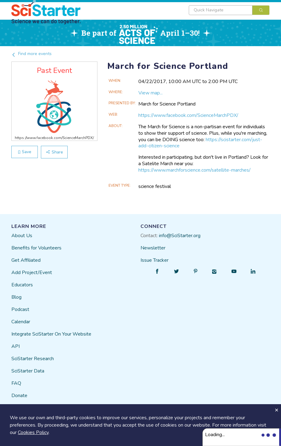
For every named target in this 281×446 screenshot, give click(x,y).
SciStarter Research (32, 358)
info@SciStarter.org (179, 235)
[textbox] (220, 10)
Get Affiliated (26, 260)
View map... (150, 93)
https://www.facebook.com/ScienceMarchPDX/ (188, 115)
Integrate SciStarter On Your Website (51, 334)
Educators (22, 284)
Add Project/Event (31, 272)
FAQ (16, 383)
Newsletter (152, 248)
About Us (21, 235)
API (15, 346)
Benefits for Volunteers (36, 248)
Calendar (20, 321)
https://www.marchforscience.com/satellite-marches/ (194, 170)
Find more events (31, 54)
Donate (19, 395)
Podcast (20, 309)
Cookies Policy (33, 432)
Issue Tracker (154, 260)
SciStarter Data (27, 371)
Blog (16, 297)
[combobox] (229, 10)
